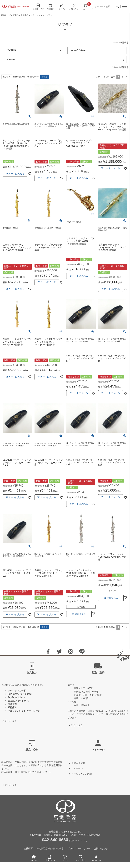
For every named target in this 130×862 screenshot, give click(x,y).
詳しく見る (11, 720)
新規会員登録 (78, 763)
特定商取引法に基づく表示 (50, 848)
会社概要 (50, 6)
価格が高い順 (33, 77)
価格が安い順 (19, 77)
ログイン (62, 6)
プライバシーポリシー (79, 848)
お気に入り (74, 6)
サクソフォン (36, 15)
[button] (126, 76)
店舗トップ (5, 15)
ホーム (34, 858)
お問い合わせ (101, 848)
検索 (117, 7)
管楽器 (16, 15)
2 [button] (122, 76)
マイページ (96, 858)
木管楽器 (24, 15)
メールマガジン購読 (81, 773)
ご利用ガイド (38, 6)
